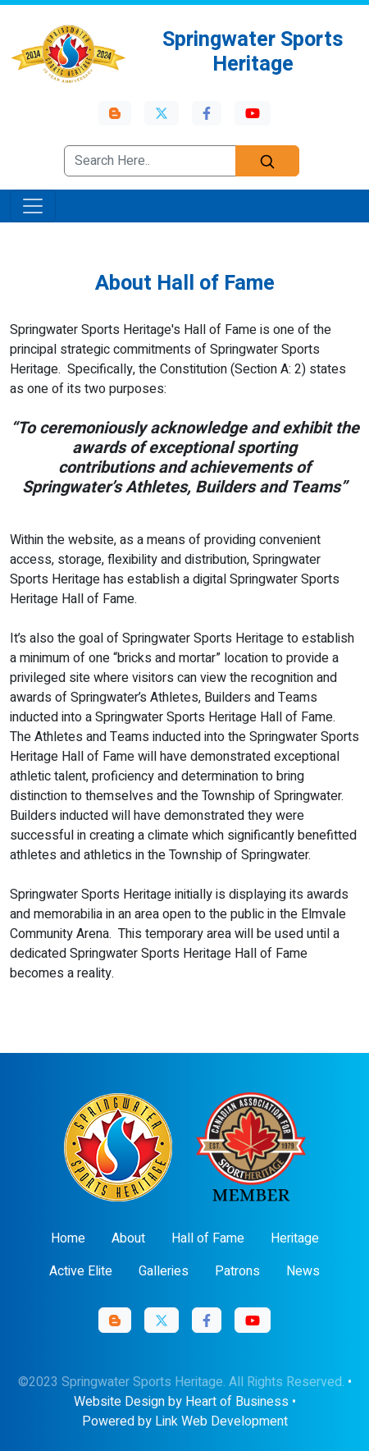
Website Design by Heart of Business (181, 1402)
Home (68, 1238)
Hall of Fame (207, 1238)
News (303, 1271)
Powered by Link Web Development (185, 1421)
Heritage (295, 1238)
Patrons (237, 1271)
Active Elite (80, 1271)
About (128, 1238)
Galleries (164, 1271)
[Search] (267, 160)
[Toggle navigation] (33, 206)
